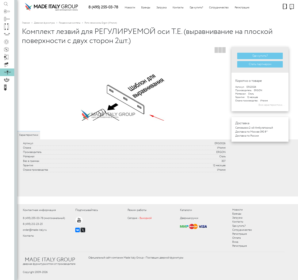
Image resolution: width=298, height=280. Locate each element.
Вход (235, 242)
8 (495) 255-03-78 (103, 7)
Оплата (236, 238)
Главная (26, 23)
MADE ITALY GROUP (50, 260)
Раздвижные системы (69, 23)
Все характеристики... (271, 105)
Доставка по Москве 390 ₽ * (251, 132)
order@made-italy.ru (35, 230)
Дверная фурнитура (44, 23)
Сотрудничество (219, 8)
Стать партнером (260, 64)
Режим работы (137, 210)
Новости (130, 8)
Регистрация (242, 8)
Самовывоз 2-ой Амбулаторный (254, 128)
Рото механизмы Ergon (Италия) (101, 23)
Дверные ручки (189, 218)
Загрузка (161, 8)
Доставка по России (247, 136)
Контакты (178, 8)
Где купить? (196, 8)
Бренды (145, 8)
